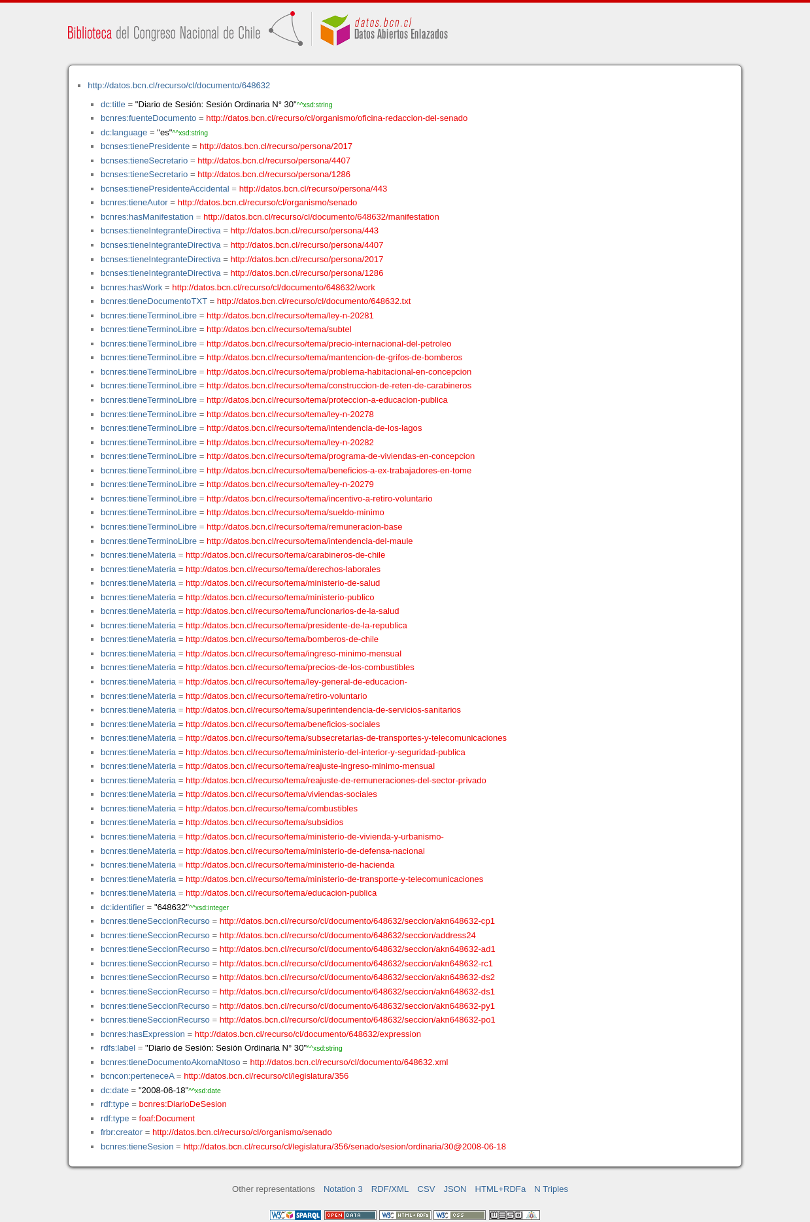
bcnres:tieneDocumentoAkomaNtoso (171, 1062)
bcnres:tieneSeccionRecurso (155, 921)
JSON (455, 1189)
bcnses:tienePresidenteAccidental (165, 189)
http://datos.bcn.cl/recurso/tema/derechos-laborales (283, 569)
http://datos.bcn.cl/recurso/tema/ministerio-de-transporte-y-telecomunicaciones (334, 879)
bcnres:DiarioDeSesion (183, 1104)
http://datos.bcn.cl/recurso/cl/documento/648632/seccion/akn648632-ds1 (357, 991)
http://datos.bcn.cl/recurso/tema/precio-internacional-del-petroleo (329, 343)
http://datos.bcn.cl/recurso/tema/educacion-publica (281, 893)
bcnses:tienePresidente (145, 146)
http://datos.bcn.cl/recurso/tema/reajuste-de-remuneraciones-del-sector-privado (336, 780)
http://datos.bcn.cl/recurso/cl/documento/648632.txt (314, 301)
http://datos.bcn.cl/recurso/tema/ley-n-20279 (290, 484)
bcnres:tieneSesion (137, 1146)
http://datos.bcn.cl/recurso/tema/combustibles (272, 808)
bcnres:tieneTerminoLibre (149, 315)
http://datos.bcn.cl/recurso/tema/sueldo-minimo (295, 512)
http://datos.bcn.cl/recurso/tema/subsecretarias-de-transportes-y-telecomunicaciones (346, 738)
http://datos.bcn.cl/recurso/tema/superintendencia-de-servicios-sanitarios (323, 710)
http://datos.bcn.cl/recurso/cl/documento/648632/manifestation (321, 217)
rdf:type (115, 1104)
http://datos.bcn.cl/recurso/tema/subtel (279, 329)
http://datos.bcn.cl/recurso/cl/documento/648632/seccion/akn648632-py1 (357, 1006)
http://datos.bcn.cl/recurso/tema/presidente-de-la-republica (296, 625)
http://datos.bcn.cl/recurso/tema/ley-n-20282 (290, 442)
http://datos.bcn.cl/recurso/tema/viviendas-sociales (281, 794)
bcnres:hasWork (131, 287)
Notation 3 (343, 1189)
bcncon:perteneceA (137, 1076)
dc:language (124, 132)
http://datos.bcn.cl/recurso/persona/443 (313, 189)
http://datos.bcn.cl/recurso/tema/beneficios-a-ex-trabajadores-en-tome (339, 470)
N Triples (551, 1189)
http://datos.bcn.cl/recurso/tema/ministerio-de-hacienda (290, 865)
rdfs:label (118, 1048)
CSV (426, 1189)
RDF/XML (390, 1189)
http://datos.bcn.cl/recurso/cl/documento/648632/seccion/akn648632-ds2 (357, 977)
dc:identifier (122, 907)
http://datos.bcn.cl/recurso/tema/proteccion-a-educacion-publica (327, 400)
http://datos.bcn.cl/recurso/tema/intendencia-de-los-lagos (314, 428)
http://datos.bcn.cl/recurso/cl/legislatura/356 (266, 1076)
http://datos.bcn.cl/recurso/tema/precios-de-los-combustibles (300, 667)
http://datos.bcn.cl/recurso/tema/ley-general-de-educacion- (296, 682)
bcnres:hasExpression (143, 1034)
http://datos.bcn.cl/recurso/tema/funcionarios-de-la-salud (292, 611)
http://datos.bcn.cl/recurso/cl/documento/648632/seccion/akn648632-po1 (358, 1020)
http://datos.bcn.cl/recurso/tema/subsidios (264, 822)
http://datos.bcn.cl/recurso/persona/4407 (273, 160)
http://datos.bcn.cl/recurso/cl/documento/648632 (179, 85)
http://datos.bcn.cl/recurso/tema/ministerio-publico (280, 597)
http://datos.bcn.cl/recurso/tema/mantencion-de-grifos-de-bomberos (334, 357)
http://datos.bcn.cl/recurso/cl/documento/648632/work (273, 287)
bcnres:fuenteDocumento (148, 118)
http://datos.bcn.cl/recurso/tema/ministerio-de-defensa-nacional (305, 851)
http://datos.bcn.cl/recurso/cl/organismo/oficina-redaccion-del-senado (336, 118)
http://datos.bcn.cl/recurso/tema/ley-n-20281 (290, 315)
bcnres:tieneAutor (134, 202)
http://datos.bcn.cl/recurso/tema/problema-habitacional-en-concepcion (339, 372)
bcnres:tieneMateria (138, 555)
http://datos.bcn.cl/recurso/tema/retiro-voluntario (276, 696)
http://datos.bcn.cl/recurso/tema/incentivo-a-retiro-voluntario (319, 498)
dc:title (113, 104)
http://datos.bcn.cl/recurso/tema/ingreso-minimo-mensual (293, 653)
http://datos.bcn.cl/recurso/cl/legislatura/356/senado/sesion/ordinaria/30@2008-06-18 (344, 1146)
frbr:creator (122, 1132)
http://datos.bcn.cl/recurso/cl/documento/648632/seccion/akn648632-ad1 (358, 949)
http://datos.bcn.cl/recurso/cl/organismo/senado (268, 202)
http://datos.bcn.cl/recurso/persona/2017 (275, 146)
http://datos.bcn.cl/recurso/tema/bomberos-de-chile (282, 639)
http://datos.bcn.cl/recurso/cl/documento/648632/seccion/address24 (348, 935)
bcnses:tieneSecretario (144, 160)
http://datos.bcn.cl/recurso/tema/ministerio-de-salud (283, 583)
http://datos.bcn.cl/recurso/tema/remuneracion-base (304, 527)
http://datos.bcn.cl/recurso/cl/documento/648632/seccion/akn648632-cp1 (357, 921)
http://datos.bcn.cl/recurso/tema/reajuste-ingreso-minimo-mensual (310, 766)
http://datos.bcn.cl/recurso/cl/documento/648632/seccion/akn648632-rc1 (356, 963)
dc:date (115, 1090)
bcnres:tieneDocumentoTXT (154, 301)
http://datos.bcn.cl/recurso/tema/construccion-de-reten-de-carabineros (339, 385)
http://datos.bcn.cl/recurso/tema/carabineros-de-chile (285, 555)
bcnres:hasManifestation (147, 217)
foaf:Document (167, 1118)
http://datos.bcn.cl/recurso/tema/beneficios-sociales (283, 724)
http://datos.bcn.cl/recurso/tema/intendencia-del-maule (310, 541)
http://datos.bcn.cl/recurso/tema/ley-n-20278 (290, 414)
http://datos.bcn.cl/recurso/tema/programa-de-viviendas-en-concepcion (341, 456)
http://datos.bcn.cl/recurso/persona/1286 (273, 174)
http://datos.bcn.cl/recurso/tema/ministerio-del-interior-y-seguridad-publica (325, 752)
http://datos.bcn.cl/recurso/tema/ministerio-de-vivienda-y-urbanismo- (315, 836)
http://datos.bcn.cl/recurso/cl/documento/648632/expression (308, 1034)
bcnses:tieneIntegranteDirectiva (161, 230)
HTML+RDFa (500, 1189)
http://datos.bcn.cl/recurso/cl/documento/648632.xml (349, 1062)
